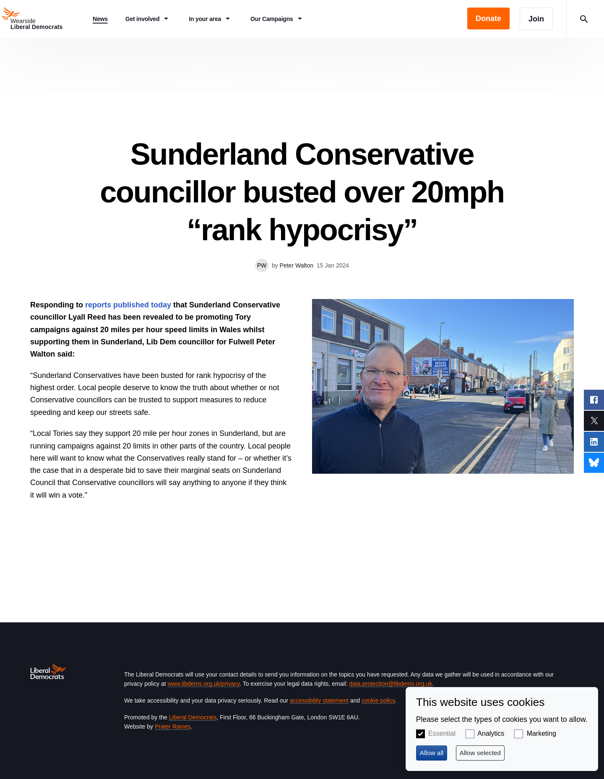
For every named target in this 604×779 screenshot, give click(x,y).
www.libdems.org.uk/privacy (203, 683)
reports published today (128, 305)
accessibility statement (319, 700)
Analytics (490, 733)
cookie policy (378, 700)
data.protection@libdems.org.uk (390, 683)
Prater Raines (173, 726)
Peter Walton (296, 265)
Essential (442, 733)
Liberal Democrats (193, 717)
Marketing (541, 733)
